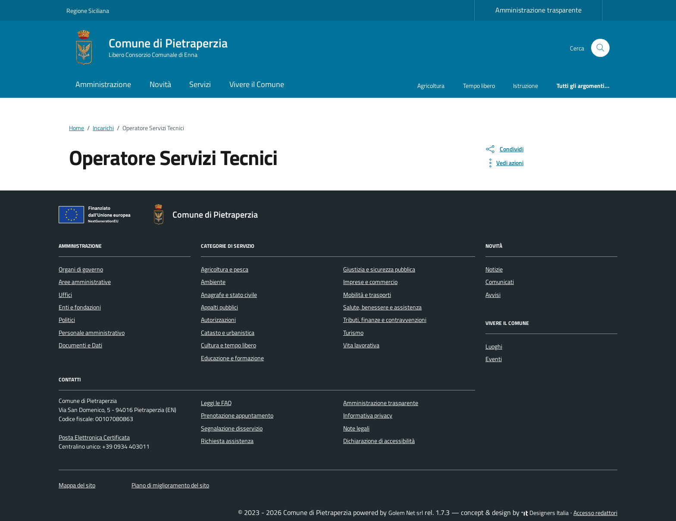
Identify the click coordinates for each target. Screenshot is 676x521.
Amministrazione (103, 84)
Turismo (353, 332)
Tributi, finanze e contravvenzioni (384, 319)
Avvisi (493, 294)
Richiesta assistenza (227, 441)
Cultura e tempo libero (228, 345)
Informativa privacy (367, 415)
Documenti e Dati (80, 345)
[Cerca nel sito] (600, 48)
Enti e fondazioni (80, 307)
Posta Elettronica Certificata (94, 437)
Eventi (493, 359)
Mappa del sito (77, 485)
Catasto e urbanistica (227, 332)
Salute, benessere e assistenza (382, 307)
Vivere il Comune (256, 84)
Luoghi (493, 346)
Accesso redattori (595, 513)
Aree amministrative (85, 282)
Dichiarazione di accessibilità (379, 441)
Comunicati (499, 282)
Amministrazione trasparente (538, 10)
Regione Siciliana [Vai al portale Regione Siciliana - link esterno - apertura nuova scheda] (87, 10)
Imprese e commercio (370, 282)
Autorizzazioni (218, 319)
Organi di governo (81, 269)
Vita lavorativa (361, 345)
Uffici (65, 294)
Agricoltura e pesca (224, 269)
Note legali (356, 428)
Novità (160, 84)
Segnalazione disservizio (232, 428)
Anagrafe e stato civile (229, 294)
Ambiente (213, 282)
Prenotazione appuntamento (237, 415)
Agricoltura (430, 85)
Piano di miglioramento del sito (170, 485)
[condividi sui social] (504, 149)
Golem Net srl (405, 513)
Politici (67, 319)
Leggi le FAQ (216, 403)
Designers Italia (545, 513)
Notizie (494, 269)
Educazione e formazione (232, 358)
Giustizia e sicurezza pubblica (379, 269)
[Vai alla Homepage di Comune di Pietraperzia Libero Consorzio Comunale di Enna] (152, 48)
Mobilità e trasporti (367, 294)
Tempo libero (479, 85)
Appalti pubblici (219, 307)
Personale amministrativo (92, 332)
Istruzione (525, 85)
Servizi (200, 84)
